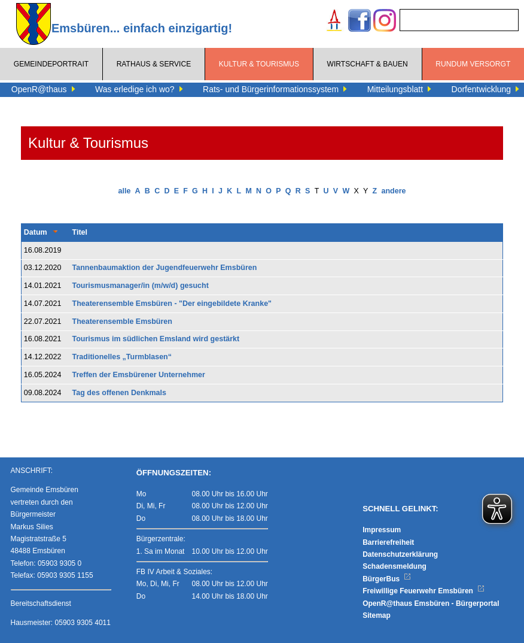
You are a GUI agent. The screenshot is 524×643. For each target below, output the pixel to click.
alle (124, 191)
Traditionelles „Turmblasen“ (122, 357)
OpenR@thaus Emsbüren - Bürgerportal (430, 603)
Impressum (381, 530)
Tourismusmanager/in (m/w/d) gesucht (140, 285)
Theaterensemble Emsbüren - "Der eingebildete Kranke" (172, 303)
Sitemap (376, 615)
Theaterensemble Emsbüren (122, 321)
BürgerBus (386, 579)
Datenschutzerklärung (400, 554)
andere (393, 191)
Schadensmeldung (394, 566)
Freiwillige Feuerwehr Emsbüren (423, 591)
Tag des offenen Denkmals (119, 393)
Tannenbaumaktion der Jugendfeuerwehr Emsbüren (164, 267)
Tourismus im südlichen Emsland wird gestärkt (156, 339)
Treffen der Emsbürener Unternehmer (138, 375)
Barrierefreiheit (388, 542)
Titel (79, 232)
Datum (35, 232)
